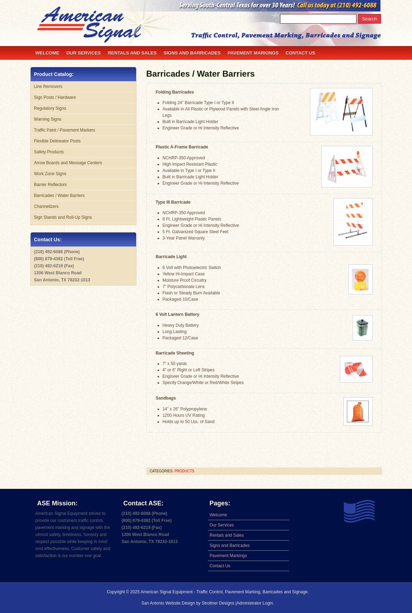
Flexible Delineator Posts (57, 141)
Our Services (83, 53)
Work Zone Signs (50, 173)
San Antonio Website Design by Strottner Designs (188, 603)
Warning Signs (48, 119)
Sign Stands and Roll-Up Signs (63, 217)
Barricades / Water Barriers (200, 73)
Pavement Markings (253, 53)
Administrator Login (254, 603)
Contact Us (300, 53)
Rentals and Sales (132, 53)
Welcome (47, 53)
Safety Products (49, 151)
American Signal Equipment (167, 591)
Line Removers (48, 86)
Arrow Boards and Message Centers (68, 162)
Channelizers (46, 206)
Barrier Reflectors (50, 184)
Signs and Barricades (192, 53)
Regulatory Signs (50, 108)
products (184, 471)
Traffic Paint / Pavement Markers (64, 130)
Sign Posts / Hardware (55, 97)
